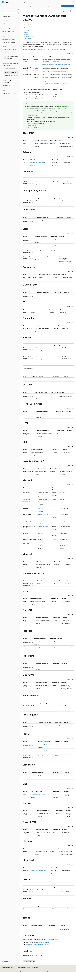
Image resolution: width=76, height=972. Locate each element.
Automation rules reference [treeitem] (11, 75)
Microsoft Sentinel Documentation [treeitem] (7, 17)
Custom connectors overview (52, 81)
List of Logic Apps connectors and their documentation (55, 71)
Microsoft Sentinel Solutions (42, 942)
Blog (20, 971)
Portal (59, 6)
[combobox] (10, 13)
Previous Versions (13, 971)
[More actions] (72, 11)
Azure (29, 11)
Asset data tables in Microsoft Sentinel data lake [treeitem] (11, 57)
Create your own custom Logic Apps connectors (56, 83)
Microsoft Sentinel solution (62, 106)
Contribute (26, 971)
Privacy (31, 971)
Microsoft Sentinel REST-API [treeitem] (10, 49)
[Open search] (69, 2)
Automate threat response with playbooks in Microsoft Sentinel (56, 64)
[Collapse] (18, 10)
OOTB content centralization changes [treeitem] (10, 53)
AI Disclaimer (4, 971)
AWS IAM (26, 34)
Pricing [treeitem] (4, 90)
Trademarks (61, 971)
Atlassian (26, 32)
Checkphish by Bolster (29, 36)
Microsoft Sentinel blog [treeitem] (8, 87)
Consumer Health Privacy (42, 971)
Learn (24, 11)
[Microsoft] (3, 2)
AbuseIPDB (26, 30)
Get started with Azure (68, 6)
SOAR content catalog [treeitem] (10, 72)
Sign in (72, 2)
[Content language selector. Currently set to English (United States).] (8, 967)
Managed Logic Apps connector (37, 162)
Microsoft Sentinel (43, 11)
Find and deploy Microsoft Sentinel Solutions (37, 944)
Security (35, 11)
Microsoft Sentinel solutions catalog (47, 111)
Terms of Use (54, 971)
